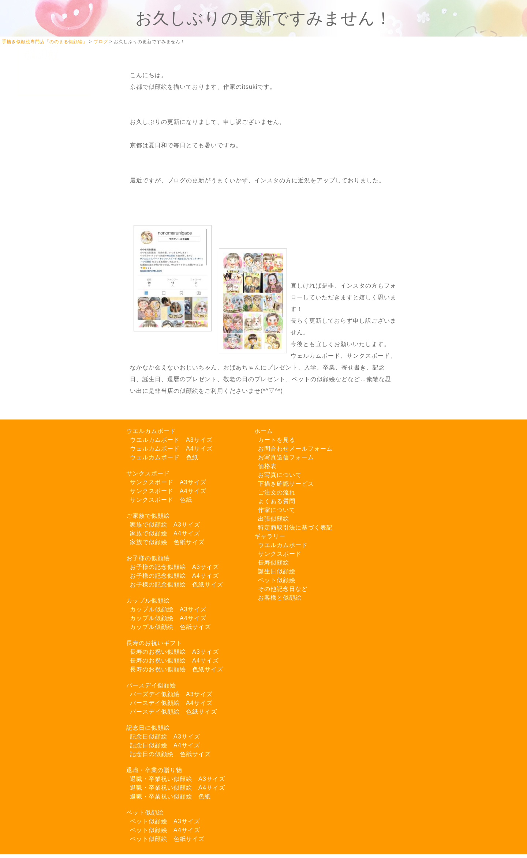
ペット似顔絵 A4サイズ (165, 830)
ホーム (33, 104)
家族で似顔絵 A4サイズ (165, 533)
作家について (41, 197)
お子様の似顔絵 (148, 558)
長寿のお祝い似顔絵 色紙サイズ (176, 669)
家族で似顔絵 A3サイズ (165, 524)
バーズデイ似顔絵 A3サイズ (171, 694)
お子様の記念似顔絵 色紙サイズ (176, 584)
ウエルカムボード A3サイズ (171, 440)
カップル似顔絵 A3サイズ (168, 609)
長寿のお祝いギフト (154, 643)
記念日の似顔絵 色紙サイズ (170, 754)
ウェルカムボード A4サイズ (171, 448)
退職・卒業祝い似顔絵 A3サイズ (177, 779)
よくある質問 (41, 244)
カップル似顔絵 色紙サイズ (170, 627)
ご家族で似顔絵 (148, 516)
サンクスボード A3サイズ (168, 482)
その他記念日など (283, 589)
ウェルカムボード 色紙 (164, 457)
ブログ (33, 291)
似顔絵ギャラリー (47, 135)
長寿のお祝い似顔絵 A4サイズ (174, 660)
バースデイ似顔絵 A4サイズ (171, 703)
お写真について (44, 150)
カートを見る (41, 119)
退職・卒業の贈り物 (154, 770)
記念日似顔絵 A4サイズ (165, 745)
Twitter (40, 259)
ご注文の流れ (41, 182)
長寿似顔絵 (273, 562)
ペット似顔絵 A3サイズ (165, 821)
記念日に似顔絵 (148, 728)
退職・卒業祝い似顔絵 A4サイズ (177, 788)
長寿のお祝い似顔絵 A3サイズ (174, 652)
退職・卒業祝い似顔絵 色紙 (170, 796)
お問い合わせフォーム (53, 357)
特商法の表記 (41, 388)
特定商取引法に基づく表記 (295, 527)
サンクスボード (148, 473)
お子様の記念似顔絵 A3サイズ (174, 567)
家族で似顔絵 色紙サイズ (167, 542)
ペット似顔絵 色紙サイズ (167, 839)
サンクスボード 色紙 (161, 500)
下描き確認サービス (50, 166)
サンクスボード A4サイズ (168, 491)
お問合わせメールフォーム (295, 448)
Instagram (45, 274)
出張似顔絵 (38, 228)
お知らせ (36, 307)
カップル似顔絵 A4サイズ (168, 618)
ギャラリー (269, 536)
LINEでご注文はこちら (55, 331)
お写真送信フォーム (50, 372)
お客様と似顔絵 (280, 598)
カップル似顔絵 (148, 600)
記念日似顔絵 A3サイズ (165, 736)
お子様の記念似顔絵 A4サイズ (174, 576)
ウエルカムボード (151, 431)
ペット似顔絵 (145, 812)
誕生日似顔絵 (276, 571)
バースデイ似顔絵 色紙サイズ (173, 712)
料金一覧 (36, 213)
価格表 (267, 466)
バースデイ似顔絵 (151, 685)
